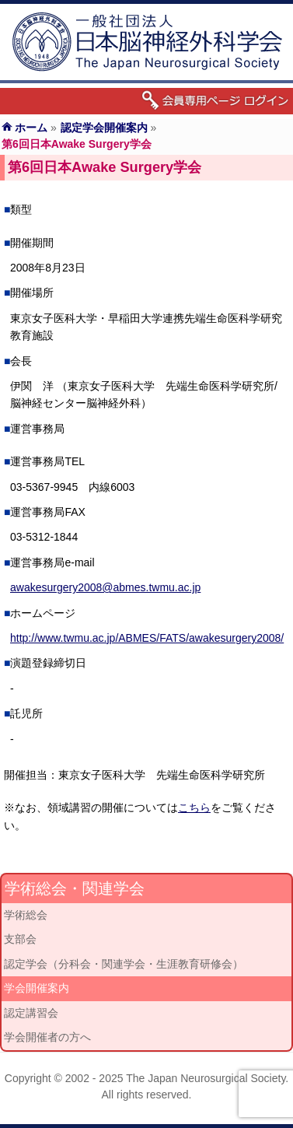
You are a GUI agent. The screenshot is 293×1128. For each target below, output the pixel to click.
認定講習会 (31, 1013)
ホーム (31, 127)
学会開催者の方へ (47, 1037)
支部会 (20, 939)
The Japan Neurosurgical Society (205, 1078)
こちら (194, 807)
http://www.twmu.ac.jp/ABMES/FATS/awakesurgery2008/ (147, 638)
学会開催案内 (36, 988)
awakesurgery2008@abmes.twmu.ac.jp (105, 587)
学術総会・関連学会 (75, 888)
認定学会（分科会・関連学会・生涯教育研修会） (123, 964)
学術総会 (25, 915)
